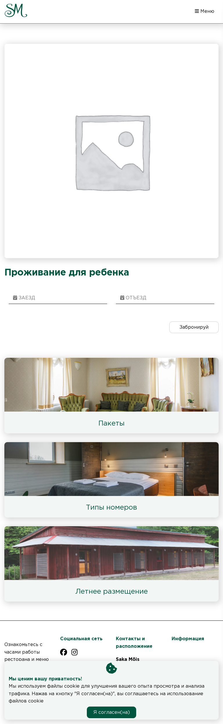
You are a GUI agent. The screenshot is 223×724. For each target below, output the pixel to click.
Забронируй (193, 327)
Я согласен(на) (111, 712)
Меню (204, 11)
